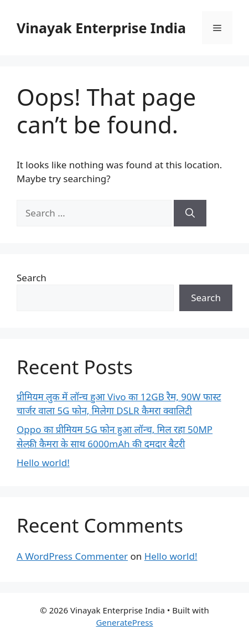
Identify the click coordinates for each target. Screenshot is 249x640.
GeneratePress (124, 622)
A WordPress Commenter (72, 556)
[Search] (190, 213)
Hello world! (43, 462)
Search (31, 277)
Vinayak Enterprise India (101, 27)
